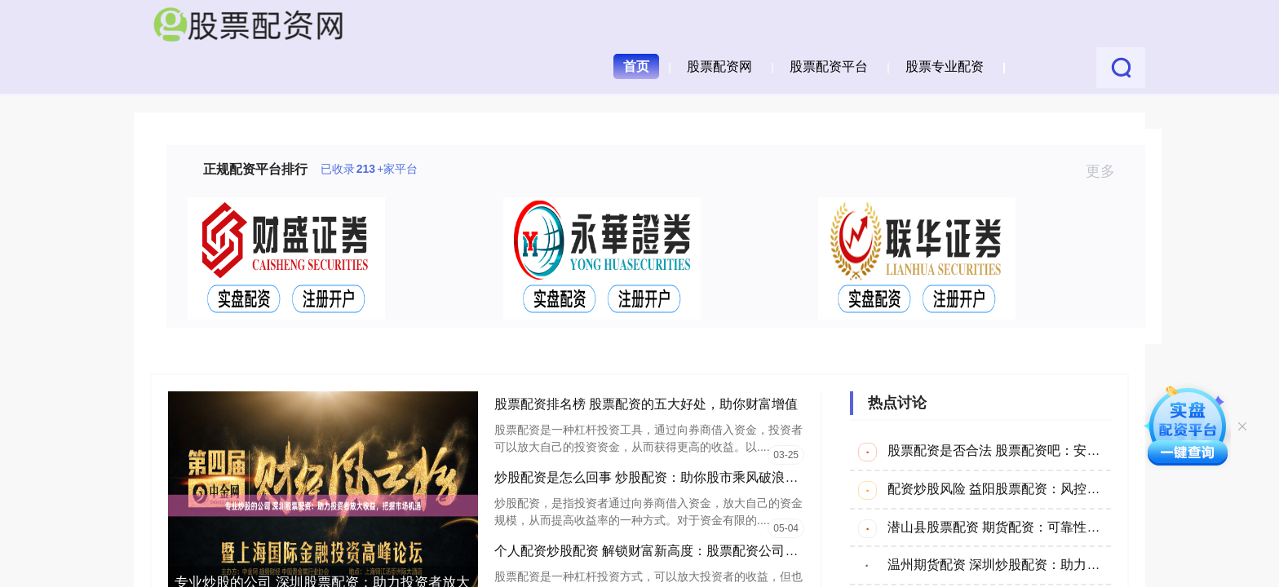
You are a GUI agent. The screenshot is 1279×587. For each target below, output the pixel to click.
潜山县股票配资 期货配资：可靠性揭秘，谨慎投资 (1032, 527)
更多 (1107, 171)
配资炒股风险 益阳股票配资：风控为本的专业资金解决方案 (1058, 489)
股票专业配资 (944, 66)
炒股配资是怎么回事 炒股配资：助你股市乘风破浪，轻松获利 (672, 477)
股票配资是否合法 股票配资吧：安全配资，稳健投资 (1039, 450)
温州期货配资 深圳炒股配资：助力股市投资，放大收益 (1045, 565)
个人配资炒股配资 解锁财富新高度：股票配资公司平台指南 (665, 551)
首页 (636, 66)
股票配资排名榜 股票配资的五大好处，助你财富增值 (646, 404)
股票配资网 (719, 66)
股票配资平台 (829, 66)
